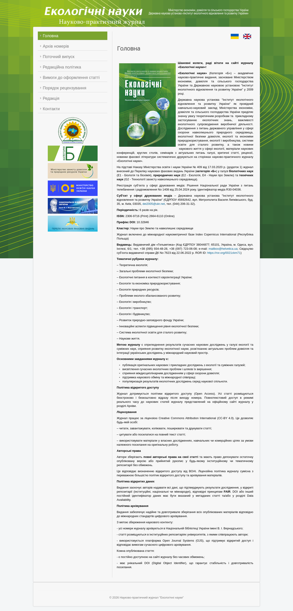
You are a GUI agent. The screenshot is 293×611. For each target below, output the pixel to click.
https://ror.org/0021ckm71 (223, 252)
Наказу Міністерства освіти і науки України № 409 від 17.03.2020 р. (179, 167)
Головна (50, 36)
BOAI (192, 471)
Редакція (51, 98)
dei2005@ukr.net (153, 203)
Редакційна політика (62, 67)
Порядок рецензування (64, 88)
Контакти (51, 109)
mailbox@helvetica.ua (223, 248)
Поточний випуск (58, 56)
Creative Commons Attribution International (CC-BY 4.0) (196, 418)
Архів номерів (56, 46)
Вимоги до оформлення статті (71, 77)
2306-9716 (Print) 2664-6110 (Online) (150, 216)
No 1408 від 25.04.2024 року (177, 189)
